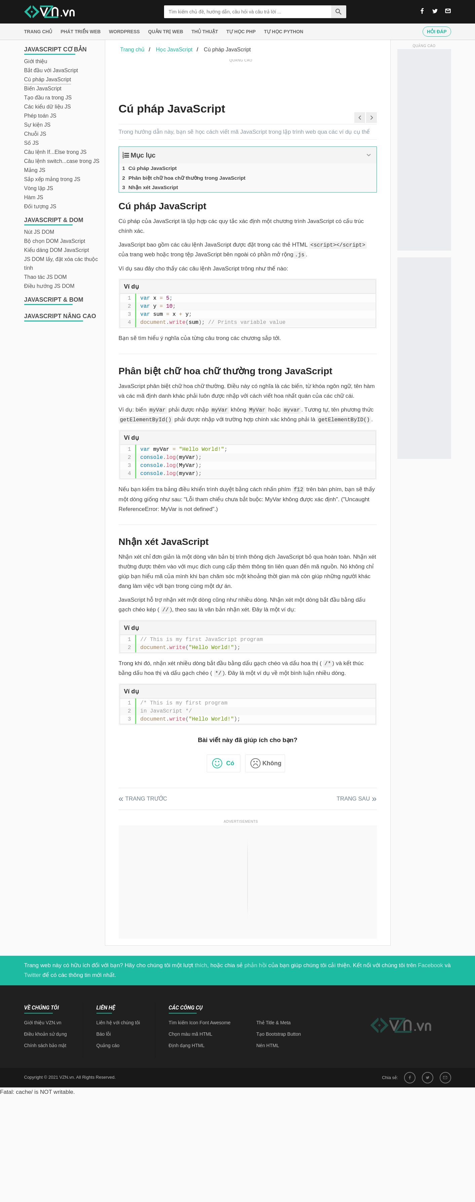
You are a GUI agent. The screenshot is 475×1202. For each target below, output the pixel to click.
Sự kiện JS (37, 125)
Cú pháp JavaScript (47, 79)
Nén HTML (267, 1045)
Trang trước (146, 799)
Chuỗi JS (35, 134)
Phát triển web (81, 31)
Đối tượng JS (40, 206)
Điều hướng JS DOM (49, 286)
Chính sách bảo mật (45, 1045)
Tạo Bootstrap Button (278, 1034)
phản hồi (255, 965)
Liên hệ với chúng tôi (118, 1022)
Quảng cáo (108, 1045)
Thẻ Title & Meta (273, 1022)
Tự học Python (283, 31)
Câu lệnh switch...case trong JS (62, 161)
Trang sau (353, 799)
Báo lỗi (103, 1034)
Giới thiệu (35, 61)
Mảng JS (34, 170)
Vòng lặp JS (38, 188)
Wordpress (124, 31)
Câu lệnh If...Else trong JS (55, 152)
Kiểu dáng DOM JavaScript (56, 250)
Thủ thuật (205, 31)
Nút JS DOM (39, 232)
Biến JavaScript (43, 88)
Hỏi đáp (436, 31)
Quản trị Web (165, 31)
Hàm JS (33, 197)
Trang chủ (38, 31)
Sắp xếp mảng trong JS (52, 179)
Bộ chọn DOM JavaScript (54, 241)
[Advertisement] (241, 79)
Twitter (32, 975)
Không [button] (271, 763)
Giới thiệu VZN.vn (43, 1022)
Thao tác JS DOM (45, 277)
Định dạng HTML (187, 1045)
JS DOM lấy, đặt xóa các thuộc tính (61, 263)
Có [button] (230, 763)
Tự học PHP (240, 31)
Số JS (31, 143)
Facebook (430, 965)
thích (201, 965)
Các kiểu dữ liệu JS (47, 107)
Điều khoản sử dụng (45, 1034)
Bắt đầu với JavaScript (51, 70)
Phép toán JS (40, 116)
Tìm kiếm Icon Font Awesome (200, 1022)
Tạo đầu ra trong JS (48, 97)
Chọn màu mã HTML (190, 1034)
